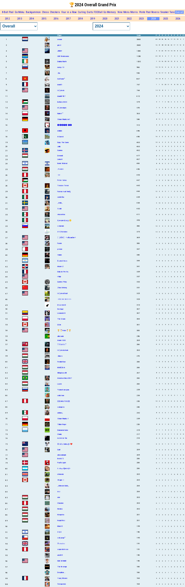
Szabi (59, 209)
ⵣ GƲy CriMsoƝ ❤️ (65, 444)
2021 (116, 18)
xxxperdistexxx (62, 549)
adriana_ (60, 413)
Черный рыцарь (63, 390)
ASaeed (60, 137)
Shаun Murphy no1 (63, 119)
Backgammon (33, 12)
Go (104, 12)
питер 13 (60, 67)
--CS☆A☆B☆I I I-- (64, 299)
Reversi (155, 12)
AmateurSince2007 (64, 378)
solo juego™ (61, 538)
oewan (59, 39)
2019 (92, 18)
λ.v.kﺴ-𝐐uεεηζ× (63, 468)
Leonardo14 (61, 313)
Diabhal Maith (61, 61)
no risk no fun (62, 438)
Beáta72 (60, 458)
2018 (80, 18)
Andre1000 (61, 340)
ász (58, 491)
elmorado (60, 474)
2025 (165, 18)
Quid (58, 450)
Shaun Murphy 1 (63, 418)
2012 (7, 18)
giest (59, 45)
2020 (104, 18)
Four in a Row (69, 12)
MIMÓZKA (61, 367)
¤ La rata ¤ (61, 305)
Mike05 (60, 526)
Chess (45, 12)
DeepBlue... (61, 572)
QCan (59, 325)
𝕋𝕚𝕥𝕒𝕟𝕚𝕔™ (61, 344)
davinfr (59, 85)
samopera (60, 407)
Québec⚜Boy (62, 282)
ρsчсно (59, 249)
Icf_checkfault (62, 293)
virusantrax (61, 214)
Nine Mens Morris (128, 12)
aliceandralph (61, 455)
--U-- (58, 175)
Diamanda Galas (62, 430)
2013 (19, 18)
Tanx (172, 12)
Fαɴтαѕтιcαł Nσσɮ (64, 191)
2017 (68, 18)
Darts (90, 12)
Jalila (58, 146)
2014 (31, 18)
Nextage (60, 309)
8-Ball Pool (7, 12)
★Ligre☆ (60, 480)
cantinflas (60, 197)
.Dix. (58, 73)
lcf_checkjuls (61, 108)
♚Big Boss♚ (62, 373)
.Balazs (59, 356)
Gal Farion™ (61, 79)
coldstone (60, 395)
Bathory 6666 (62, 102)
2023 (141, 18)
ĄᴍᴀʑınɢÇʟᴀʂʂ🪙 (64, 220)
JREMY (59, 51)
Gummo (59, 150)
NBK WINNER (61, 561)
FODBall (98, 12)
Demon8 (60, 156)
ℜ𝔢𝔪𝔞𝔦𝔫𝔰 (61, 543)
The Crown (61, 319)
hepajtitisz (61, 520)
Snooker (164, 12)
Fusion (59, 243)
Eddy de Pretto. (63, 272)
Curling (82, 12)
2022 (129, 18)
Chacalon (60, 503)
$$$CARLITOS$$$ (63, 401)
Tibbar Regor (61, 424)
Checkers (55, 12)
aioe (58, 497)
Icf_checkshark (62, 350)
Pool (148, 12)
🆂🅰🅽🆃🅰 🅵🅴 (64, 125)
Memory (111, 12)
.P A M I (60, 169)
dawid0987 (61, 96)
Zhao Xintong (61, 288)
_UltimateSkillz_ (63, 486)
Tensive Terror (63, 185)
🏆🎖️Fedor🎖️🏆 (64, 330)
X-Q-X (59, 532)
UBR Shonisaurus (63, 56)
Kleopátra (60, 515)
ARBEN (59, 131)
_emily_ (59, 203)
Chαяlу (59, 434)
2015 (43, 18)
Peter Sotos (62, 180)
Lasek (59, 384)
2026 (177, 18)
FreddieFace (61, 362)
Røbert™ (60, 113)
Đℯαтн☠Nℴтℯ (62, 261)
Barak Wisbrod (62, 163)
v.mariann (60, 226)
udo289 (60, 555)
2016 (55, 18)
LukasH (59, 159)
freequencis (61, 584)
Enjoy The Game (63, 142)
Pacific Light (61, 463)
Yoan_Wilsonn (62, 578)
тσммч (59, 255)
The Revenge (62, 567)
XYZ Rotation (62, 232)
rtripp (59, 276)
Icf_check (60, 90)
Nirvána (59, 509)
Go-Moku (19, 12)
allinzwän (60, 336)
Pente (142, 12)
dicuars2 (60, 266)
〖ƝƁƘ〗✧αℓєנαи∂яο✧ (66, 237)
